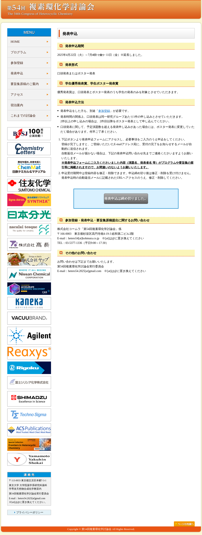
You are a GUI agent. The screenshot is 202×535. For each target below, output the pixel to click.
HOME (15, 41)
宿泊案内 (17, 105)
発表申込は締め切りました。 (126, 198)
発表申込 (17, 73)
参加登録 (17, 63)
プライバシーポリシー (29, 512)
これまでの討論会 (23, 115)
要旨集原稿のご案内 (25, 84)
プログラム (18, 52)
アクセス (17, 94)
